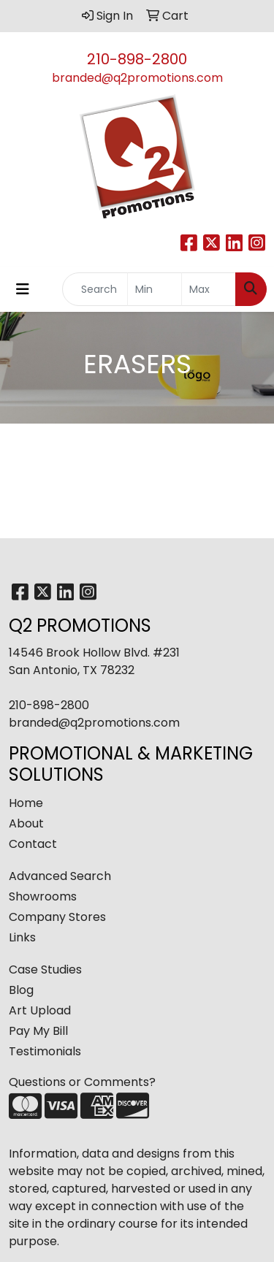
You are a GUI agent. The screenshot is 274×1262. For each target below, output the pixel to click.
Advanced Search (60, 876)
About (26, 823)
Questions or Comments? (82, 1082)
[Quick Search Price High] (208, 289)
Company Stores (57, 917)
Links (22, 937)
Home (26, 803)
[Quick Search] (95, 289)
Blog (21, 990)
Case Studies (45, 969)
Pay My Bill (38, 1030)
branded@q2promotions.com (137, 77)
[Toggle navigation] (22, 289)
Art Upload (40, 1010)
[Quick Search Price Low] (154, 289)
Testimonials (45, 1051)
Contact (33, 843)
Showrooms (43, 896)
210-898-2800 (137, 59)
